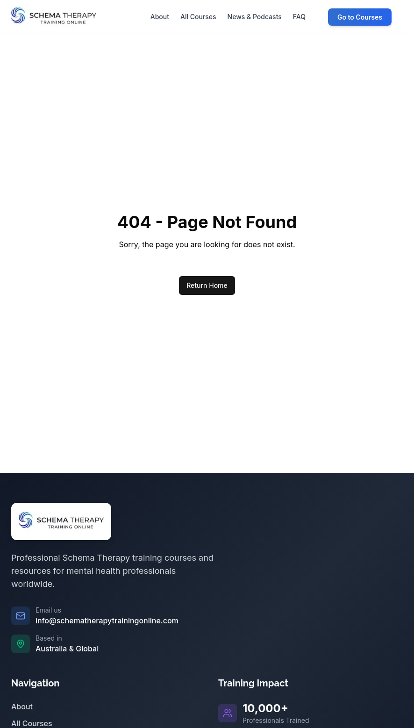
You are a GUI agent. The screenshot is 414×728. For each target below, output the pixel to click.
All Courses (31, 723)
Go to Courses (359, 17)
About (22, 706)
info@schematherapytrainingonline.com (107, 620)
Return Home (207, 285)
